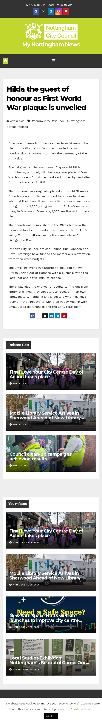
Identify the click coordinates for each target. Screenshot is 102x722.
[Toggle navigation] (54, 60)
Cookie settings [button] (80, 709)
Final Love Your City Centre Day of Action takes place (46, 374)
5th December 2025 (26, 542)
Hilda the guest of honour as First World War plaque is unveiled (46, 98)
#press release (17, 127)
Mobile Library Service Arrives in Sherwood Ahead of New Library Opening (45, 417)
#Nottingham (76, 121)
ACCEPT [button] (51, 716)
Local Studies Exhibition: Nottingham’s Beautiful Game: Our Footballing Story (47, 662)
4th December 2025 (26, 584)
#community (41, 121)
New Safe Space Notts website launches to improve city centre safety (44, 620)
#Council (58, 121)
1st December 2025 (26, 669)
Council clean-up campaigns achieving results (41, 456)
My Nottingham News (51, 44)
